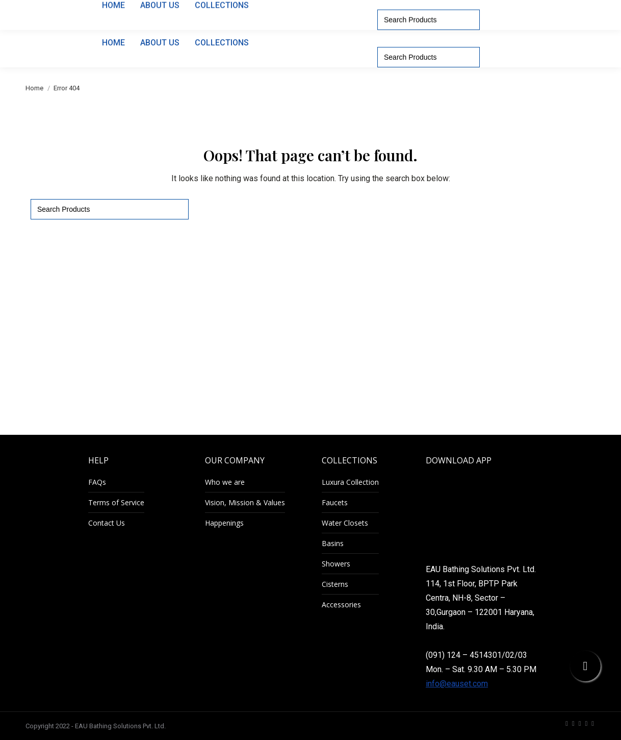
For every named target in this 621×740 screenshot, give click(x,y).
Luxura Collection (350, 482)
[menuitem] (525, 9)
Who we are (225, 482)
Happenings (224, 523)
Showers (336, 564)
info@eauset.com (457, 683)
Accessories (341, 604)
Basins (333, 543)
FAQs (97, 482)
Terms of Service (116, 502)
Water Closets (345, 523)
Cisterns (335, 584)
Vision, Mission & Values (245, 502)
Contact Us (106, 523)
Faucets (335, 502)
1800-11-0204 (390, 9)
